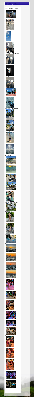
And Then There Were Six (10, 3)
